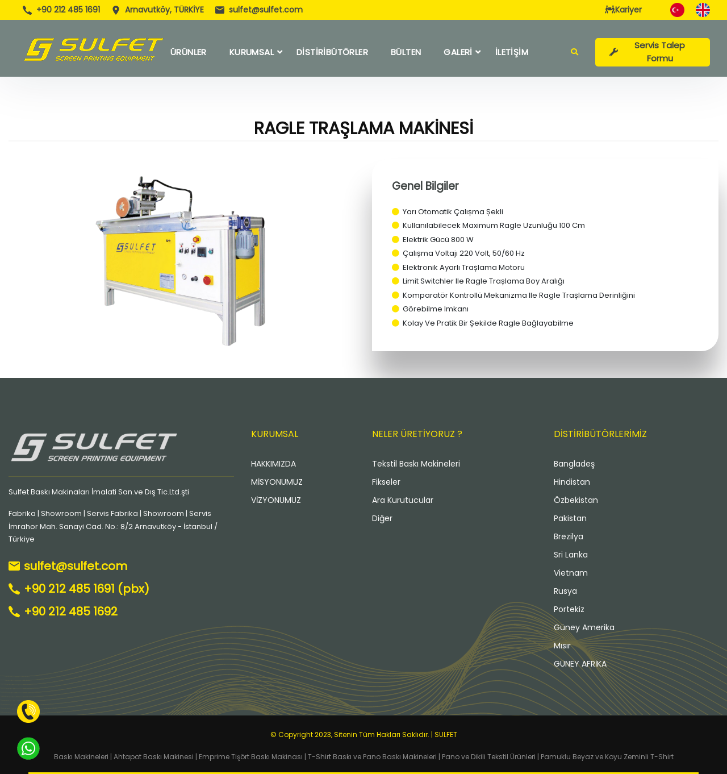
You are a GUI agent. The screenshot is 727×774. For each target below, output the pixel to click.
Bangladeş (574, 463)
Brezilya (568, 536)
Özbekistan (576, 500)
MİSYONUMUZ (277, 482)
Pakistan (570, 518)
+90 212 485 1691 (68, 9)
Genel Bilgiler (425, 186)
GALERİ (458, 52)
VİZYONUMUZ (276, 500)
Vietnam (571, 573)
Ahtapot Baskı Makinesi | (155, 756)
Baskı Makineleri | (83, 756)
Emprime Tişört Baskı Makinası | (252, 756)
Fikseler (386, 482)
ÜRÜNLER (188, 52)
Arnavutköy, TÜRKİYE (164, 9)
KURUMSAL (251, 52)
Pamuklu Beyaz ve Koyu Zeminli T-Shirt (607, 756)
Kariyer (623, 9)
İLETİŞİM (511, 52)
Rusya (565, 591)
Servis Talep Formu (647, 51)
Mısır (562, 645)
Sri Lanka (571, 554)
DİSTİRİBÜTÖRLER (332, 52)
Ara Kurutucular (402, 500)
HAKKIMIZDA (273, 463)
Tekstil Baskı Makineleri (416, 463)
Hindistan (572, 482)
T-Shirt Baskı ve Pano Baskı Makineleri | (374, 756)
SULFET (445, 734)
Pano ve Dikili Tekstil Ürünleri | (491, 756)
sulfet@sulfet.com (266, 9)
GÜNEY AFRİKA (580, 663)
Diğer (382, 518)
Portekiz (569, 609)
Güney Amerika (584, 627)
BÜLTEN (406, 52)
